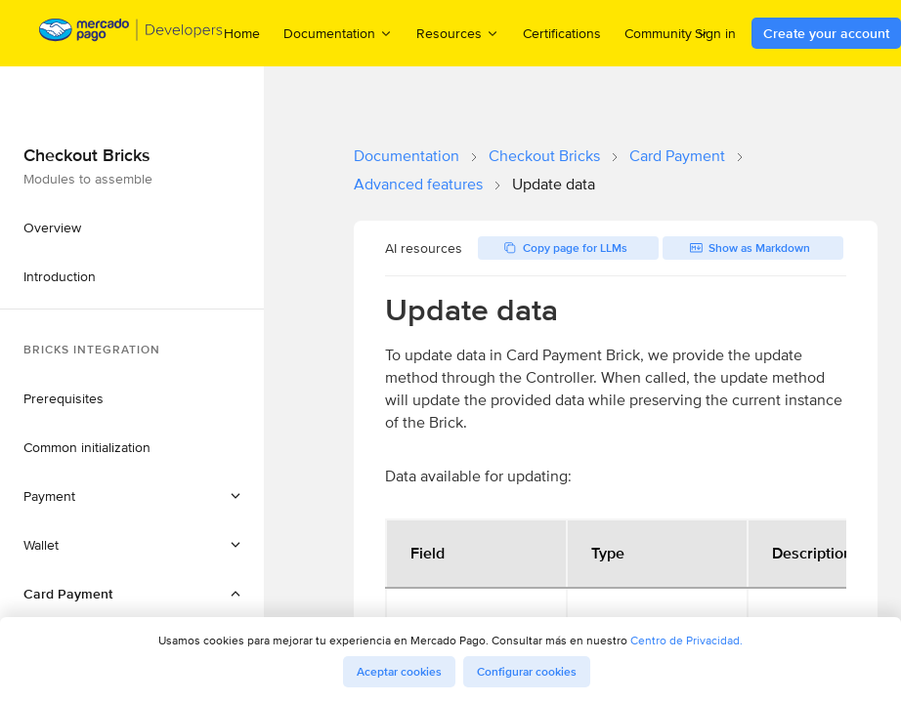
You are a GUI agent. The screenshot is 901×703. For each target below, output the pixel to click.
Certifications (562, 33)
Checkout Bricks (544, 156)
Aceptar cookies (399, 672)
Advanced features (418, 184)
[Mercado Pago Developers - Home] (131, 34)
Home (242, 33)
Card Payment (677, 156)
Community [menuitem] (666, 32)
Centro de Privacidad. (686, 640)
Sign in (715, 33)
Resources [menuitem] (457, 32)
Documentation (406, 156)
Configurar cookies (527, 672)
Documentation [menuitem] (338, 32)
